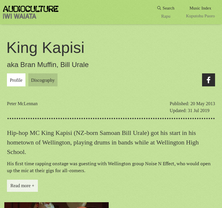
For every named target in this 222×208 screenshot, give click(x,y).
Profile (16, 80)
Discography (43, 80)
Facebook (208, 79)
